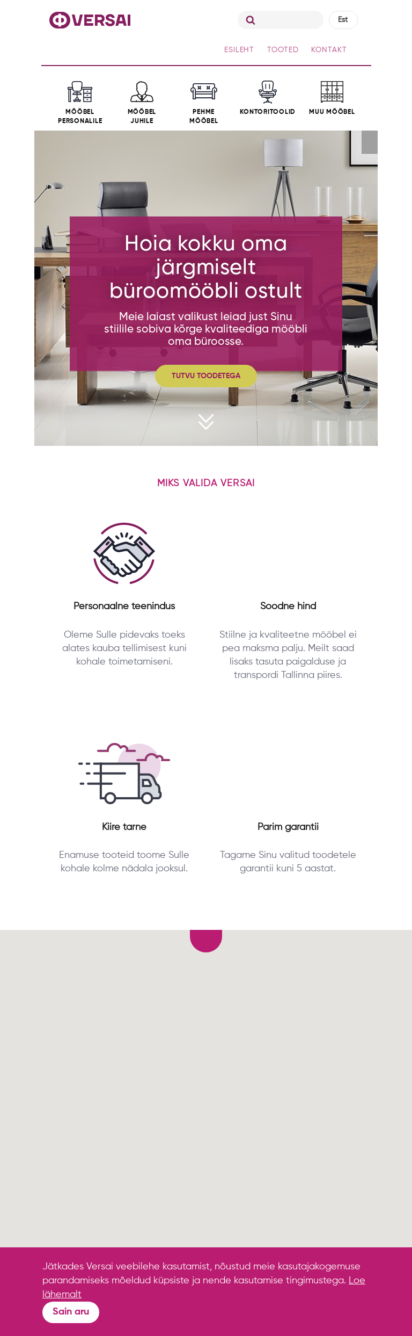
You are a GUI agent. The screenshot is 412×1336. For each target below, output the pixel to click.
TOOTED (282, 50)
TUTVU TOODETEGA (206, 376)
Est (343, 20)
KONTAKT (329, 50)
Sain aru (71, 1312)
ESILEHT (239, 50)
